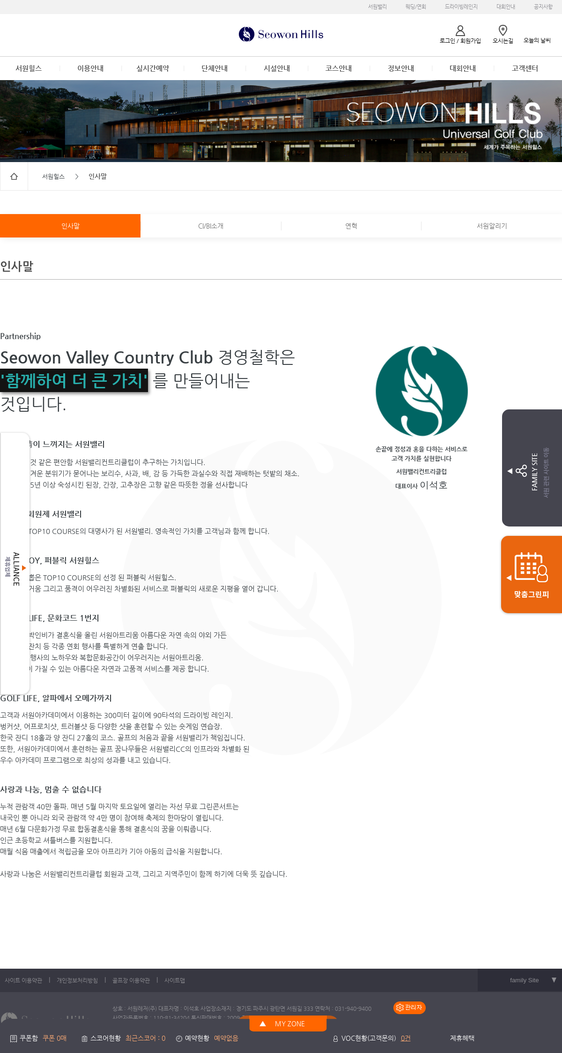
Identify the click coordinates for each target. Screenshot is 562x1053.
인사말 (70, 226)
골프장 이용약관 (131, 980)
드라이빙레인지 (461, 7)
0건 (406, 1038)
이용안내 (90, 68)
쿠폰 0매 (55, 1038)
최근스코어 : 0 (145, 1038)
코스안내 (338, 68)
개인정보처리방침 (77, 980)
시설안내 (277, 68)
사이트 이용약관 (23, 980)
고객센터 (525, 68)
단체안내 (214, 68)
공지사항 (543, 7)
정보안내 (401, 68)
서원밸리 (377, 7)
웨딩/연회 (416, 7)
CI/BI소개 (210, 226)
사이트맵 (174, 980)
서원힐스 (28, 68)
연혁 (351, 226)
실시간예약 (152, 68)
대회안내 (505, 7)
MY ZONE (290, 1023)
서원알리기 (492, 226)
